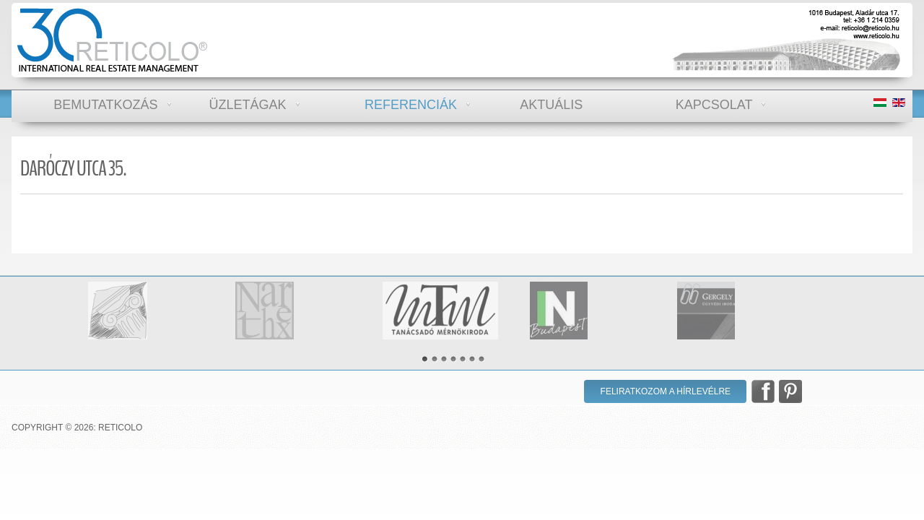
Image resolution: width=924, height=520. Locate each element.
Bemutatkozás (105, 101)
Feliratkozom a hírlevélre (666, 391)
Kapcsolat (714, 101)
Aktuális (551, 101)
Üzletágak (248, 101)
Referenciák (411, 101)
